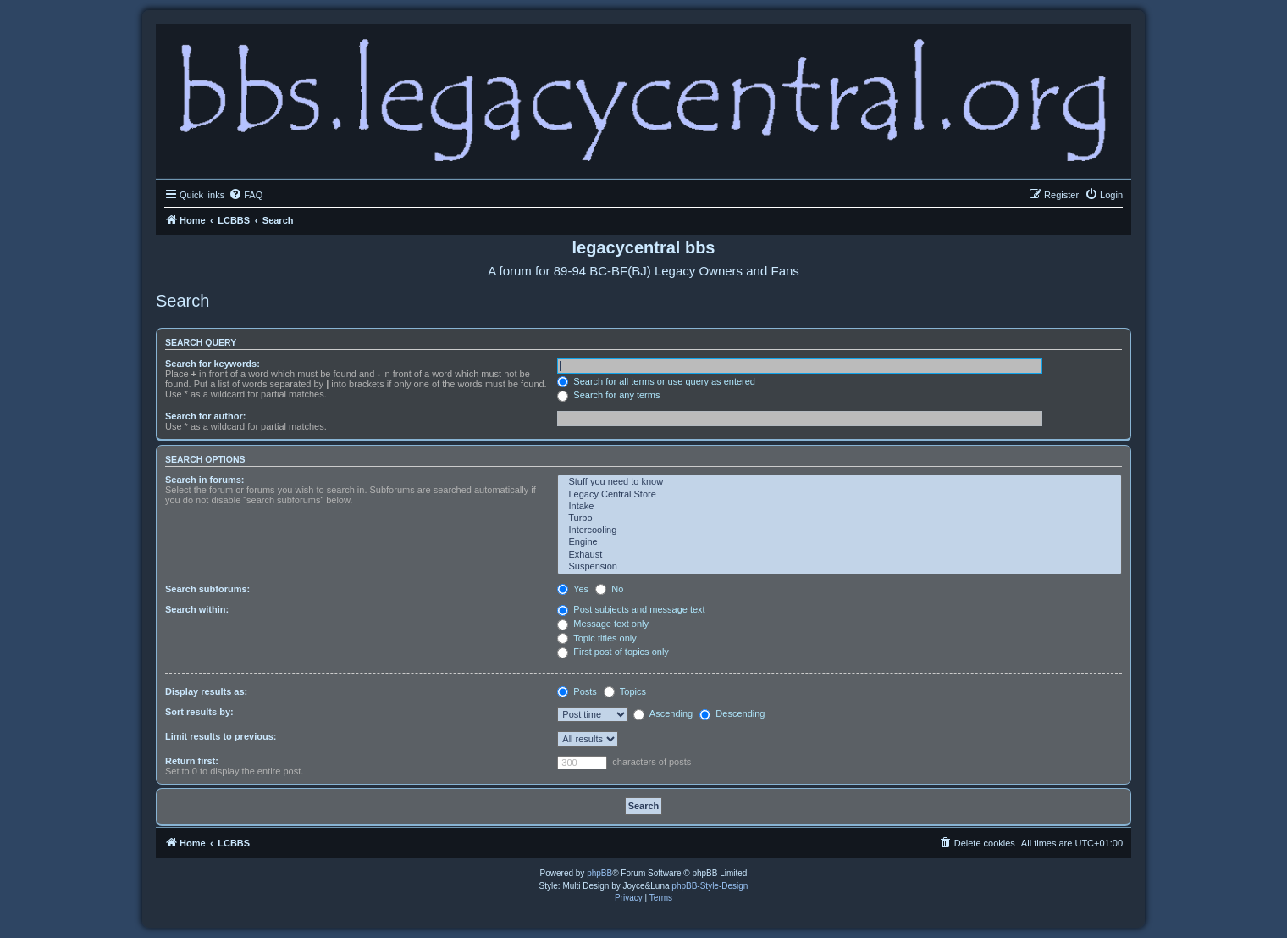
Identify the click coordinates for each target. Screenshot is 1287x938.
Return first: (191, 761)
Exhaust (839, 555)
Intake (839, 507)
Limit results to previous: (220, 736)
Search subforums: (207, 589)
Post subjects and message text (630, 609)
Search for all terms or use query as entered (656, 381)
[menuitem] (245, 195)
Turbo (839, 519)
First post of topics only (613, 652)
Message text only (603, 624)
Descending (732, 713)
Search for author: (205, 416)
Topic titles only (596, 638)
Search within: (197, 609)
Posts (577, 691)
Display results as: (206, 691)
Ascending (663, 713)
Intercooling (839, 530)
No (609, 589)
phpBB (599, 873)
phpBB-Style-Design (709, 886)
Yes (572, 589)
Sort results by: (199, 712)
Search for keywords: (212, 363)
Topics (625, 691)
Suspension (839, 567)
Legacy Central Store (839, 495)
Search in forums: (205, 480)
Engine (839, 542)
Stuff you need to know (839, 482)
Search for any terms (608, 395)
